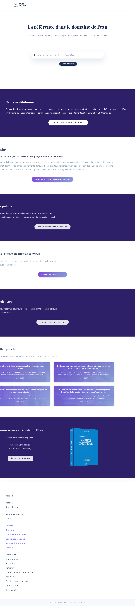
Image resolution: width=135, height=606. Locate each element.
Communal (11, 590)
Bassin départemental (17, 581)
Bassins (10, 530)
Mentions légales (14, 514)
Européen (10, 563)
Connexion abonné (15, 539)
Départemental (13, 585)
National (10, 568)
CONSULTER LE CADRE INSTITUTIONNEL (65, 123)
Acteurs (9, 503)
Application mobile (16, 543)
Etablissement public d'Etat (20, 572)
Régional (10, 576)
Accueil (9, 496)
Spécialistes (12, 507)
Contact (9, 518)
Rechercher (68, 64)
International (12, 559)
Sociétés (10, 525)
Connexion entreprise (17, 534)
